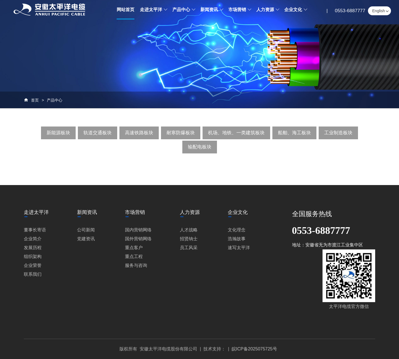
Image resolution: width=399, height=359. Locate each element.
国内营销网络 (138, 229)
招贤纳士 (189, 238)
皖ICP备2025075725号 (254, 349)
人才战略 (189, 229)
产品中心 (54, 100)
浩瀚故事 (236, 238)
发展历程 (33, 247)
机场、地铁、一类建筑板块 (236, 132)
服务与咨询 (136, 265)
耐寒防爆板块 (181, 132)
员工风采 (189, 247)
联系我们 (33, 274)
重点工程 (134, 256)
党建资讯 (86, 238)
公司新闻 (86, 229)
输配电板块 (199, 147)
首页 (35, 100)
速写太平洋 (239, 247)
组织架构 (33, 256)
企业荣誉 (33, 265)
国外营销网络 (138, 238)
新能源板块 (58, 132)
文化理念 (236, 229)
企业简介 (33, 238)
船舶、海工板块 (294, 132)
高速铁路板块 (139, 132)
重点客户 (134, 247)
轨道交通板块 (97, 132)
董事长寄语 (35, 229)
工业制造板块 (338, 132)
